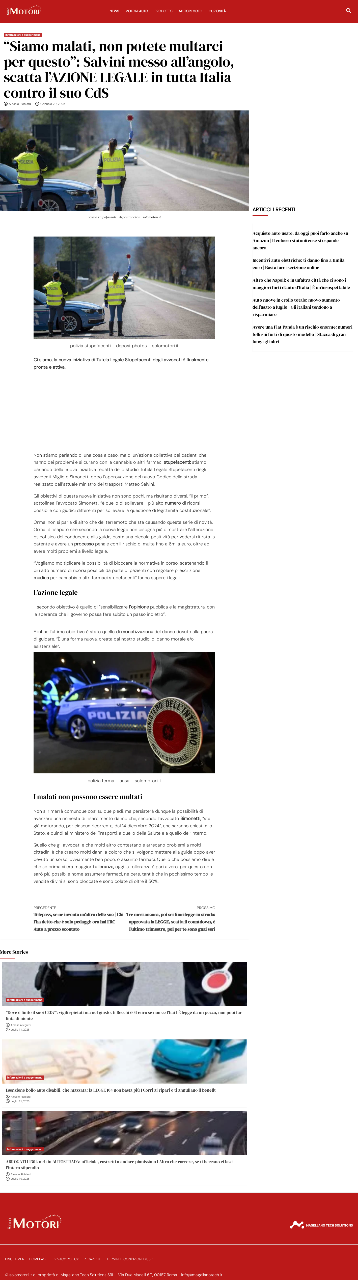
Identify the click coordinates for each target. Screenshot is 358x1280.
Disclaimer (14, 1259)
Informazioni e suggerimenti (23, 35)
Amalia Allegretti (21, 1025)
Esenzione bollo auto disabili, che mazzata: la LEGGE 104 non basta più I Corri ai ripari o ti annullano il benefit (111, 1090)
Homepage (38, 1259)
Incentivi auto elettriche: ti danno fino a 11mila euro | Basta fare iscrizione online (298, 264)
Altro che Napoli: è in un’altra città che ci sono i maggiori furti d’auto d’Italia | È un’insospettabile (301, 283)
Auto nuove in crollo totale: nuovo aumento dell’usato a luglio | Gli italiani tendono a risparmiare (296, 307)
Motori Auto (136, 11)
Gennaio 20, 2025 (52, 104)
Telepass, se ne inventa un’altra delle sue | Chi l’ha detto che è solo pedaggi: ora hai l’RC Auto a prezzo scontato (79, 918)
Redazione (93, 1259)
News (114, 11)
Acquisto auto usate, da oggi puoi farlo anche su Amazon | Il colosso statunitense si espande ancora (300, 240)
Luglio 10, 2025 (20, 1178)
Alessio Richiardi (20, 104)
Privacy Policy (65, 1259)
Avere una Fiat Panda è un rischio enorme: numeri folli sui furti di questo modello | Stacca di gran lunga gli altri (302, 334)
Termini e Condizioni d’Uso (130, 1259)
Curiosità (217, 11)
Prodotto (163, 11)
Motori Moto (190, 11)
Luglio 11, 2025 (20, 1029)
